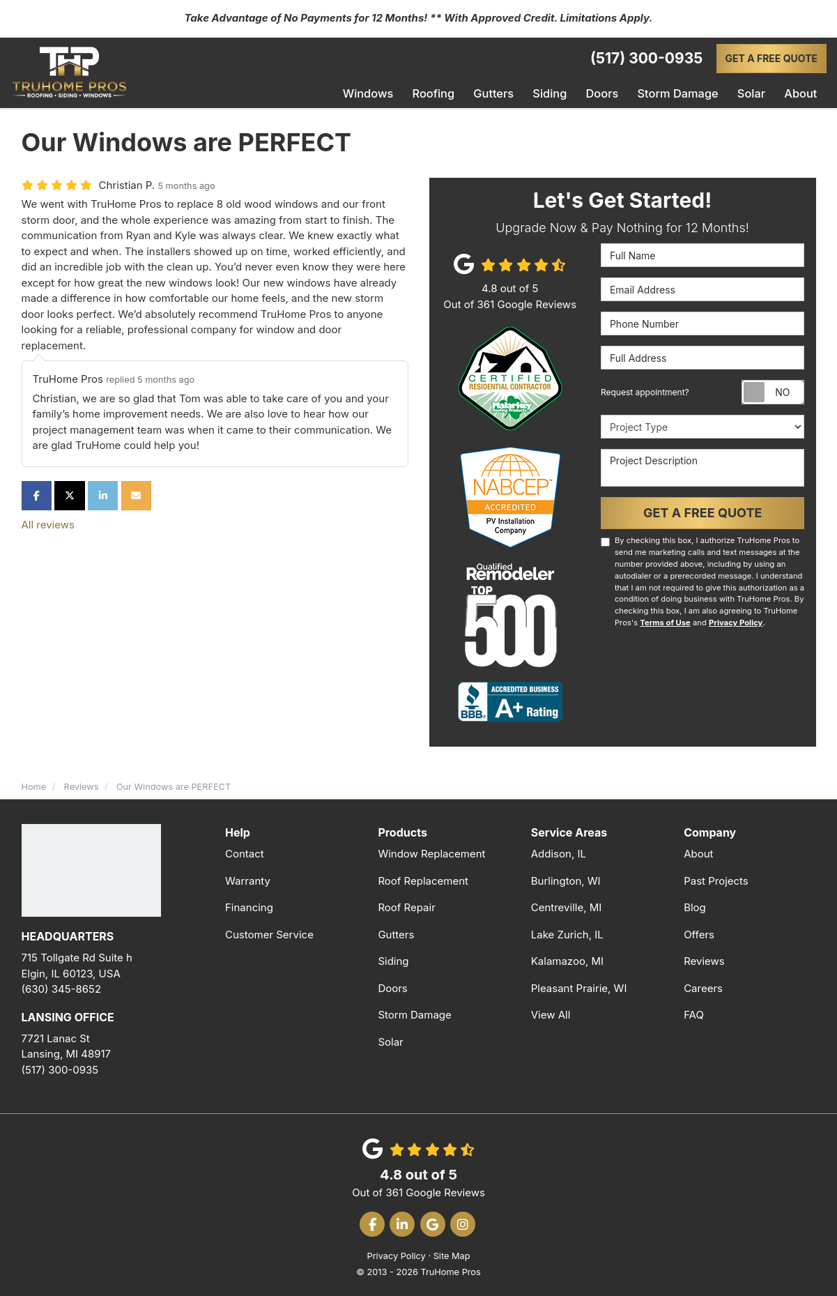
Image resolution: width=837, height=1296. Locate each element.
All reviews (48, 523)
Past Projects (716, 879)
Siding (393, 959)
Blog (695, 906)
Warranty (247, 879)
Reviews (704, 959)
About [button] (801, 93)
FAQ (694, 1013)
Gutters (396, 933)
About (698, 852)
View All (551, 1013)
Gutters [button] (502, 93)
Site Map (451, 1255)
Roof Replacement (423, 879)
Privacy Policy (735, 621)
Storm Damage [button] (682, 93)
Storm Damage (414, 1013)
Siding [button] (557, 93)
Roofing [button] (443, 93)
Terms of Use (665, 621)
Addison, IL (558, 852)
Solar (390, 1040)
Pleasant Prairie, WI (579, 986)
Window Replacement (431, 852)
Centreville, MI (566, 906)
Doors (392, 986)
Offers (699, 933)
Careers (703, 986)
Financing (249, 906)
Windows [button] (380, 93)
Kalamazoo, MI (567, 959)
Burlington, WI (566, 879)
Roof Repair (406, 906)
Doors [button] (609, 93)
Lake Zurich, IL (567, 933)
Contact (244, 852)
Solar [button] (752, 93)
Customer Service (269, 933)
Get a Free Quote (771, 58)
